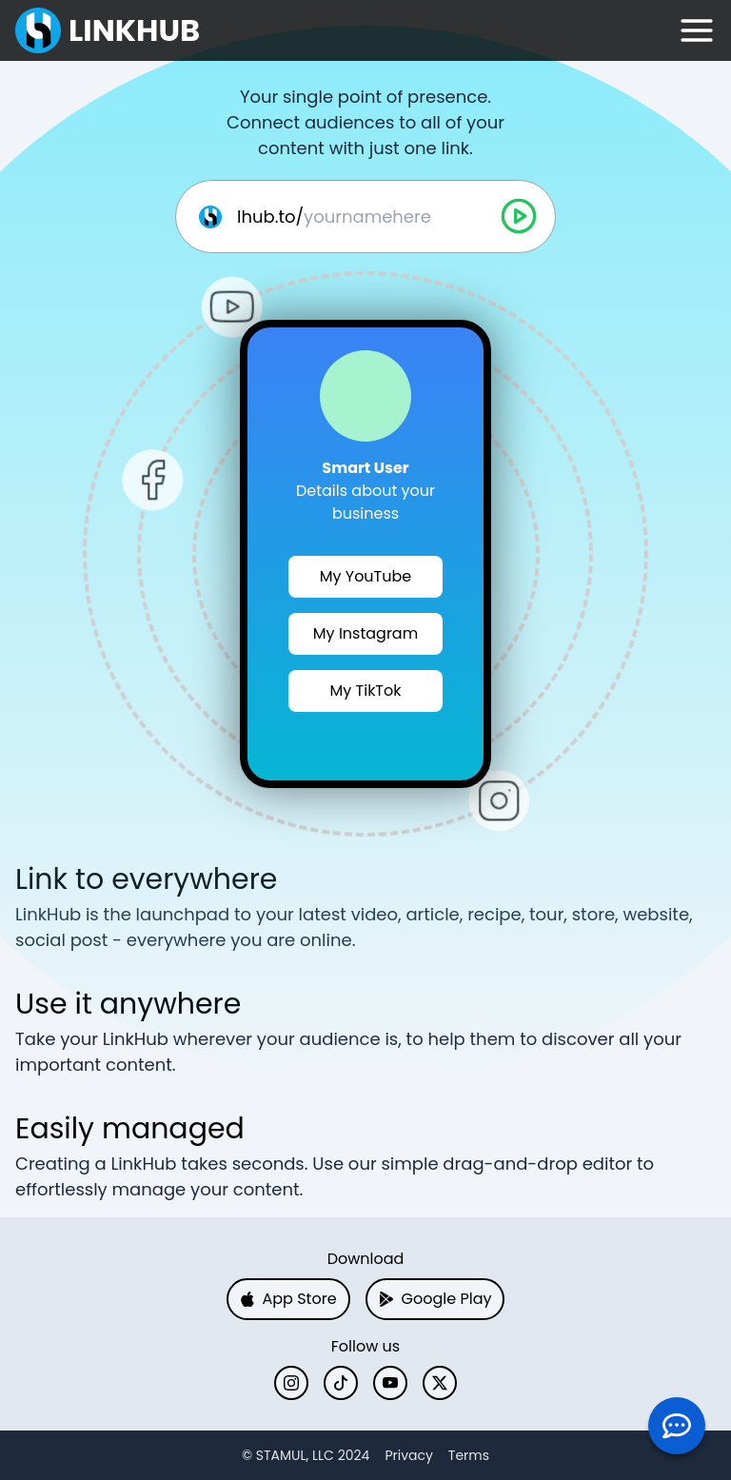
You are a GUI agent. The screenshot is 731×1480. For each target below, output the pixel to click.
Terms (468, 1455)
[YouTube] (390, 1383)
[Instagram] (291, 1383)
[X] (440, 1383)
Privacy (408, 1455)
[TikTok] (341, 1383)
